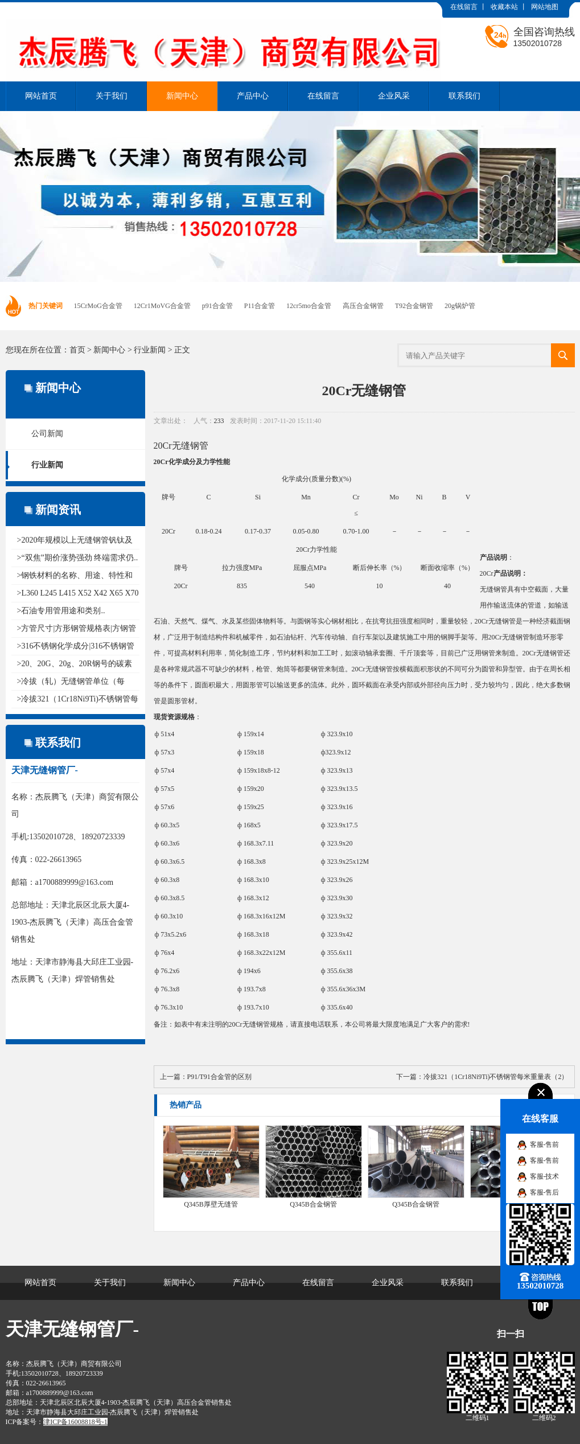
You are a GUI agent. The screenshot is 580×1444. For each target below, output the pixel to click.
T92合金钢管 (414, 306)
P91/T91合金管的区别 (219, 1077)
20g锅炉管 (460, 306)
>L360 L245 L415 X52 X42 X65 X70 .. (78, 593)
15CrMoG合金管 (98, 306)
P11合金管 (259, 306)
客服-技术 (545, 1176)
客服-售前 (545, 1144)
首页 (77, 350)
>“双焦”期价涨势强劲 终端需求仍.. (77, 557)
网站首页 (41, 96)
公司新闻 (47, 433)
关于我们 (111, 96)
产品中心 (253, 96)
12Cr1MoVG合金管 (162, 306)
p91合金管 (217, 306)
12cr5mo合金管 (308, 306)
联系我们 (464, 96)
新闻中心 (182, 96)
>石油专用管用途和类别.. (61, 610)
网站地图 (544, 7)
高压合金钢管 (363, 306)
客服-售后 (545, 1192)
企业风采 (394, 96)
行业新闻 (150, 350)
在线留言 (464, 7)
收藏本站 (504, 7)
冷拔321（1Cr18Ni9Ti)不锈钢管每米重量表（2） (495, 1077)
